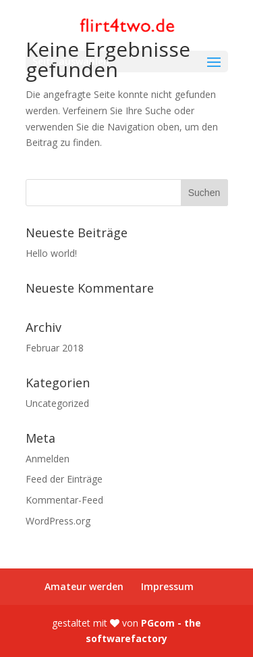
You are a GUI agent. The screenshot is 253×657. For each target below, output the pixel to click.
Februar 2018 (55, 347)
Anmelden (47, 458)
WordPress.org (58, 520)
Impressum (167, 586)
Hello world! (51, 253)
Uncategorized (57, 403)
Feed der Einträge (64, 478)
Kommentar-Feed (64, 499)
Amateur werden (84, 586)
